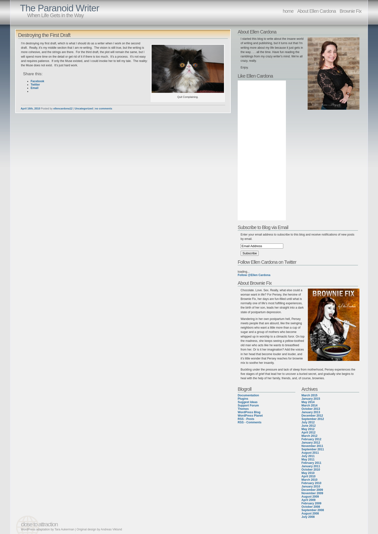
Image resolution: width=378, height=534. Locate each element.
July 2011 (308, 456)
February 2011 (311, 463)
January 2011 (311, 466)
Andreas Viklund (111, 529)
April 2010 (309, 476)
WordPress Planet (250, 415)
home (288, 11)
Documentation (248, 395)
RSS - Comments (250, 422)
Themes (243, 409)
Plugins (243, 398)
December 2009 (312, 490)
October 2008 (311, 506)
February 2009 (311, 503)
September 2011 (313, 449)
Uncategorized (84, 108)
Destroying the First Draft (44, 35)
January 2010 (311, 486)
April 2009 (309, 500)
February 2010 (311, 483)
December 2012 (312, 415)
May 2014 (308, 402)
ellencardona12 (63, 108)
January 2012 (311, 442)
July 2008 (308, 517)
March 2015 (309, 395)
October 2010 (311, 469)
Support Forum (248, 405)
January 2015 (311, 398)
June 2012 (309, 425)
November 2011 (312, 446)
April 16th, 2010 (30, 108)
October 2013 (311, 409)
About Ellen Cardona (316, 11)
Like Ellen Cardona (255, 76)
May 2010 (308, 473)
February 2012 (311, 439)
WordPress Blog (249, 412)
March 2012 (309, 436)
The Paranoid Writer (59, 8)
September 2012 (313, 419)
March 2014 (309, 405)
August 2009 (310, 496)
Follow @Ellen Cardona (254, 275)
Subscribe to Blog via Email (263, 227)
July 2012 (308, 422)
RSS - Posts (246, 419)
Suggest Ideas (247, 402)
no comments (103, 108)
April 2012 (309, 432)
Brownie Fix (351, 11)
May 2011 (308, 459)
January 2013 (311, 412)
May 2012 (308, 429)
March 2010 (309, 479)
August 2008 (310, 513)
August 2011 (310, 452)
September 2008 (313, 510)
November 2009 (312, 493)
